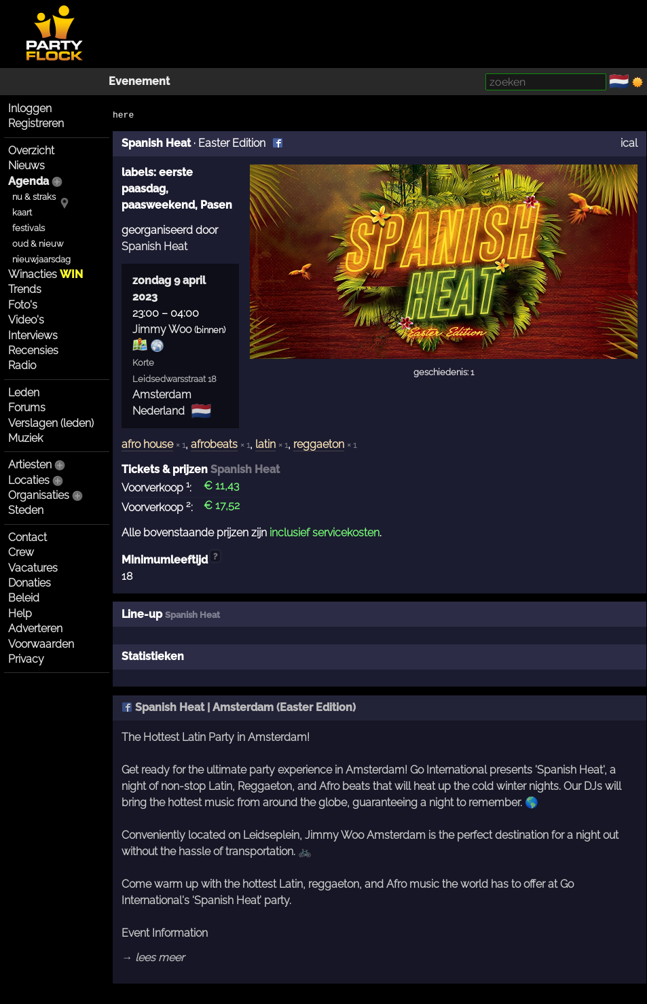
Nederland (158, 410)
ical (629, 143)
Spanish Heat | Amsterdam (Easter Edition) (239, 707)
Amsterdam (161, 394)
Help (20, 613)
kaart (22, 212)
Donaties (29, 582)
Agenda (28, 181)
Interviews (33, 335)
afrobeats (214, 444)
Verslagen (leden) (51, 423)
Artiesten (30, 464)
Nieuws (26, 165)
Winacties (45, 274)
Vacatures (33, 567)
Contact (27, 537)
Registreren (36, 123)
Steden (25, 510)
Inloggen (30, 108)
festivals (28, 228)
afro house (147, 444)
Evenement (139, 81)
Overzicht (31, 150)
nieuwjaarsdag (41, 259)
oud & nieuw (37, 244)
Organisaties (38, 495)
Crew (21, 552)
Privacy (26, 659)
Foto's (22, 304)
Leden (23, 392)
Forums (26, 407)
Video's (26, 319)
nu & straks (34, 197)
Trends (24, 289)
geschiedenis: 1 (443, 372)
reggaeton (318, 444)
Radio (22, 365)
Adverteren (35, 628)
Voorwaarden (41, 644)
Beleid (23, 597)
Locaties (29, 480)
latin (265, 444)
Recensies (33, 350)
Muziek (25, 438)
